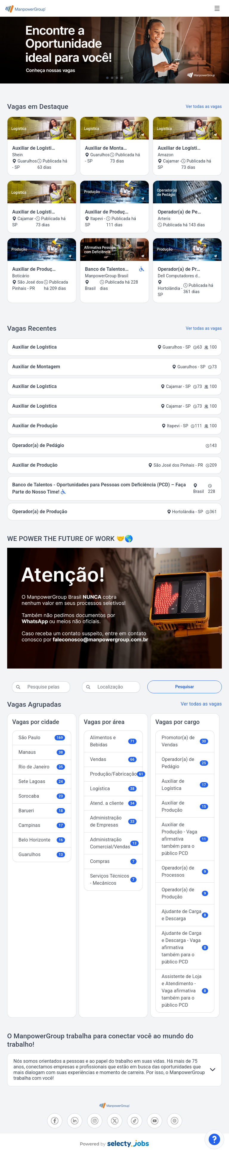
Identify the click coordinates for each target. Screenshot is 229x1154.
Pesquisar (184, 686)
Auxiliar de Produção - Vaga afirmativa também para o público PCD (185, 839)
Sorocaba (41, 796)
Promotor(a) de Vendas (185, 741)
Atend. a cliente (113, 803)
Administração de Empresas (113, 821)
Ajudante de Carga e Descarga (185, 915)
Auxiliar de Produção (185, 806)
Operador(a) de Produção (185, 893)
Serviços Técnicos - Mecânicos (113, 879)
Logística (113, 788)
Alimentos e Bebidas (113, 741)
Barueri (41, 810)
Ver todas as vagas (204, 106)
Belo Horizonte (41, 840)
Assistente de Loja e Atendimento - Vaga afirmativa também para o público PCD (185, 991)
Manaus (41, 752)
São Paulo (41, 737)
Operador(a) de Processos (185, 871)
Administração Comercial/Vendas (114, 843)
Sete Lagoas (41, 781)
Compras (113, 861)
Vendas (113, 759)
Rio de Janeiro (41, 767)
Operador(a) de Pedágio (185, 763)
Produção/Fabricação (116, 774)
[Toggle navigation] (217, 8)
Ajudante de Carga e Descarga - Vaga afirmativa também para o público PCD (185, 947)
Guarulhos (41, 854)
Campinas (41, 825)
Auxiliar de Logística (185, 784)
